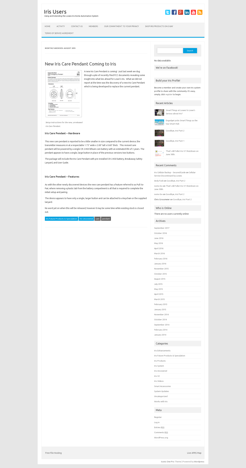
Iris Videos (159, 381)
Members (93, 26)
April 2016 (158, 248)
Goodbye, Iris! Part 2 (175, 131)
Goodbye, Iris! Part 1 (175, 141)
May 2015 (158, 289)
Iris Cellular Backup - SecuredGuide (170, 172)
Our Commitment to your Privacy (121, 26)
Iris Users (55, 11)
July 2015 (158, 284)
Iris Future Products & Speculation (61, 219)
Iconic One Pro (167, 461)
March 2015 (159, 299)
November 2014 (161, 314)
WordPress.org (161, 437)
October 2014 (160, 319)
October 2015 (160, 274)
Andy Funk (158, 181)
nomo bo (158, 186)
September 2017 (161, 228)
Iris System (159, 366)
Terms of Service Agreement (59, 33)
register (168, 94)
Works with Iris (161, 401)
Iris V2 (157, 376)
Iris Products (160, 361)
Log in (157, 422)
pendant (106, 219)
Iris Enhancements (162, 350)
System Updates (161, 391)
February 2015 (160, 304)
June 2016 (158, 238)
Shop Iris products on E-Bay (159, 26)
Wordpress (199, 461)
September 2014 (161, 325)
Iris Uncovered (86, 219)
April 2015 (158, 294)
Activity (61, 26)
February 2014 (160, 330)
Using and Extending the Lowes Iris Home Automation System (71, 16)
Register (158, 417)
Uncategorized (161, 396)
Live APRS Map (194, 453)
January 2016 (160, 263)
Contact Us (77, 26)
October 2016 (160, 233)
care (97, 219)
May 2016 (158, 243)
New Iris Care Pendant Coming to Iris (80, 63)
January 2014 (160, 335)
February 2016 (160, 258)
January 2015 (160, 309)
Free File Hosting (53, 453)
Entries (159, 427)
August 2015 (159, 279)
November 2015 (161, 269)
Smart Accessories (162, 386)
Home (47, 26)
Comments (161, 432)
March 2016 (159, 253)
